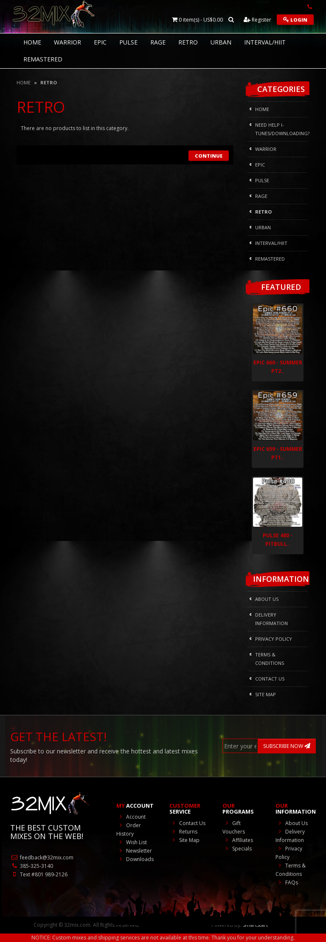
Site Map (265, 694)
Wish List (131, 842)
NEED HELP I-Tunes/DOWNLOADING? (281, 129)
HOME (32, 42)
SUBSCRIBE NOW (286, 746)
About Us (266, 599)
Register (257, 19)
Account (131, 816)
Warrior (67, 42)
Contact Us (269, 678)
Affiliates (237, 840)
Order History (128, 829)
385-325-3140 (31, 866)
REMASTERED (42, 59)
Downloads (135, 859)
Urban (221, 42)
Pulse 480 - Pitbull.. (277, 539)
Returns (183, 831)
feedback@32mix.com (41, 857)
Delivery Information (271, 618)
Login (295, 20)
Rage (158, 42)
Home (24, 82)
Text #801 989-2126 (38, 874)
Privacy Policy (273, 639)
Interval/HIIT (265, 42)
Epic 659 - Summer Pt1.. (277, 453)
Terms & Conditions (269, 658)
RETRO (188, 42)
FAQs (286, 882)
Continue (208, 156)
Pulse (128, 42)
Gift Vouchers (233, 827)
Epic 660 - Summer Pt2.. (277, 367)
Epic (100, 42)
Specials (237, 848)
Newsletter (134, 850)
